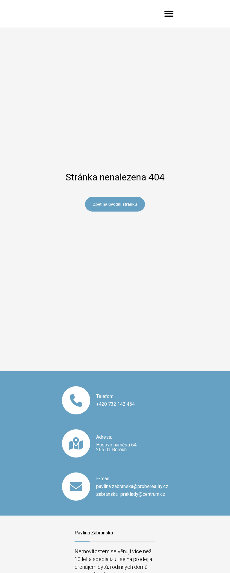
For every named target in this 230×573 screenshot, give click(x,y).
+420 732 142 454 (115, 404)
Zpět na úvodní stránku (115, 204)
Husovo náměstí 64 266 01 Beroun (116, 447)
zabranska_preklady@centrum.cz (130, 494)
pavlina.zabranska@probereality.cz (132, 486)
